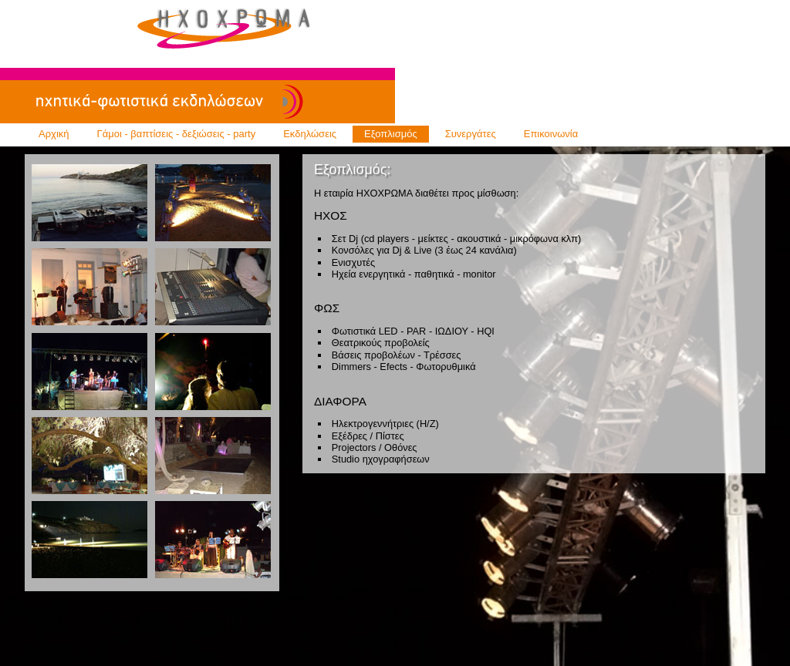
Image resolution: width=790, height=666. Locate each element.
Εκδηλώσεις (309, 134)
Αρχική (54, 134)
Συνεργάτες (470, 134)
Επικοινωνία (551, 134)
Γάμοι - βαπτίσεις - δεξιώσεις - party (176, 134)
